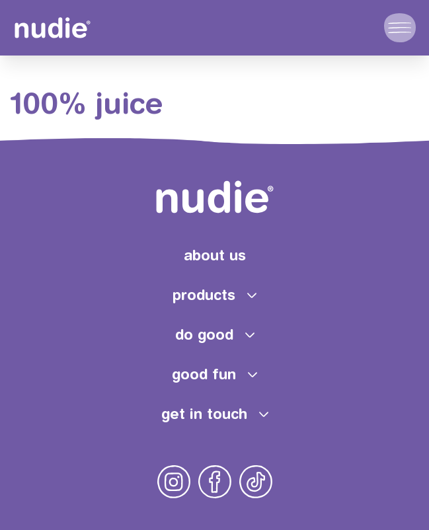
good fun (204, 374)
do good (204, 334)
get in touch (204, 413)
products (204, 294)
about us (215, 255)
